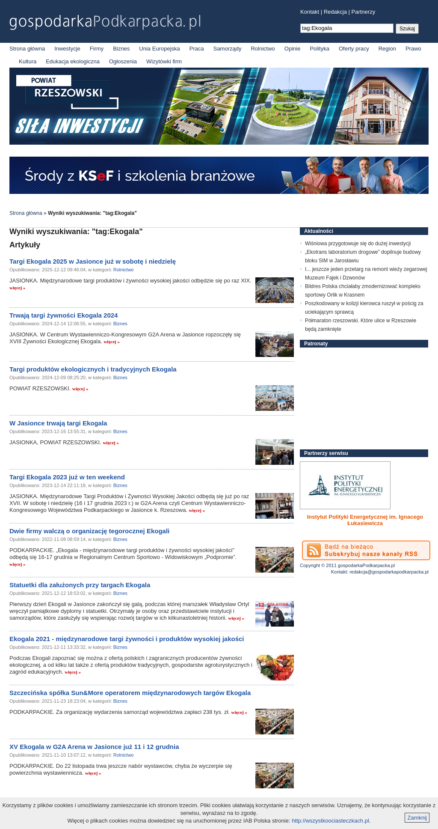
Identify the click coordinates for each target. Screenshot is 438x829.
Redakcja (335, 12)
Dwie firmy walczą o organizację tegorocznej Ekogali (89, 531)
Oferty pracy (354, 48)
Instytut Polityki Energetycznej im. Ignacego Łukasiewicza (365, 520)
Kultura (27, 61)
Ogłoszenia (123, 61)
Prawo (413, 48)
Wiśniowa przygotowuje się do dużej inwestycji (358, 244)
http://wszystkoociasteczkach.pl (330, 820)
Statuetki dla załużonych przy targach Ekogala (79, 584)
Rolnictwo (263, 48)
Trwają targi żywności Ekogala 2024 (63, 315)
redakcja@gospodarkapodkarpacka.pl (389, 571)
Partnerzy (364, 12)
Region (387, 48)
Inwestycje (67, 48)
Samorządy (227, 48)
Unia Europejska (159, 48)
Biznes (121, 48)
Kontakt (309, 12)
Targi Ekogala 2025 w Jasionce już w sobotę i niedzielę (92, 261)
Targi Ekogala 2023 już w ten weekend (67, 477)
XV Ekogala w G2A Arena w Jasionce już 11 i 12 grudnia (94, 746)
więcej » (17, 287)
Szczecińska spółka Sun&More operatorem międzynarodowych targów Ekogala (130, 692)
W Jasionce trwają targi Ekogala (58, 423)
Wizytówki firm (164, 61)
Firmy (97, 48)
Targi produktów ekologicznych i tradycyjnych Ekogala (93, 369)
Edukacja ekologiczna (73, 61)
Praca (196, 48)
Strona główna (27, 48)
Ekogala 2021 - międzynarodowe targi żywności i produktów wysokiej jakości (126, 638)
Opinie (292, 48)
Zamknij (417, 817)
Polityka (319, 48)
